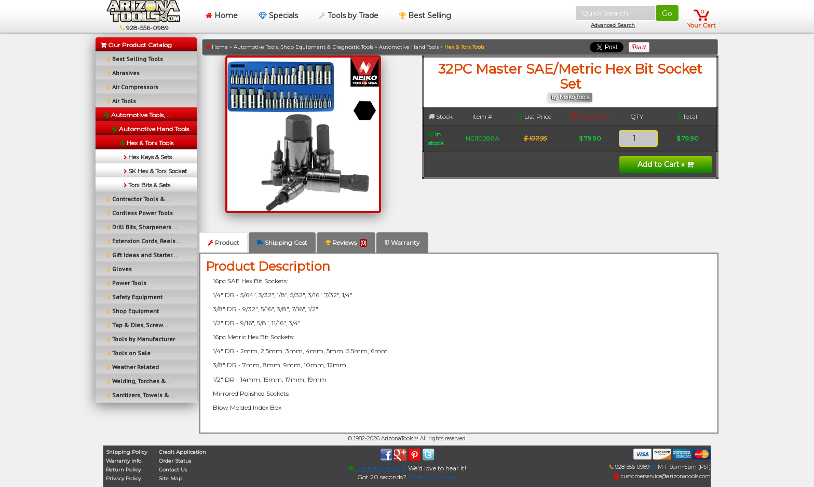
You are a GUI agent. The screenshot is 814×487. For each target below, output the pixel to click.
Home (222, 15)
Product (223, 242)
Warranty (402, 242)
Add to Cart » (665, 164)
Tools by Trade (348, 15)
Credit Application (182, 452)
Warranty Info (123, 460)
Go (667, 13)
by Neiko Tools (570, 97)
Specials (278, 15)
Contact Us (173, 469)
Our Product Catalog (136, 45)
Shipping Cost (282, 242)
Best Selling (425, 15)
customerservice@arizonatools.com (662, 476)
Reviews (346, 243)
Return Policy (123, 469)
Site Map (170, 478)
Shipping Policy (126, 452)
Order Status (175, 460)
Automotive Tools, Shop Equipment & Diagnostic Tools (303, 47)
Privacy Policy (123, 478)
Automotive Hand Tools (409, 47)
